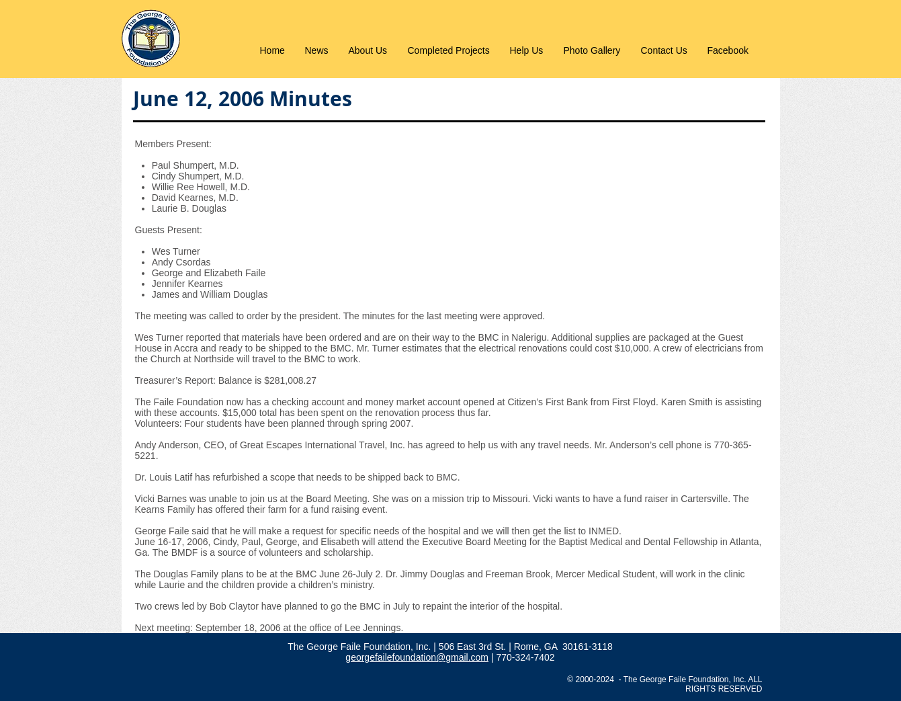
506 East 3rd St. (474, 646)
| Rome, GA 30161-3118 (561, 646)
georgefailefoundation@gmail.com (416, 657)
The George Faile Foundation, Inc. (360, 646)
